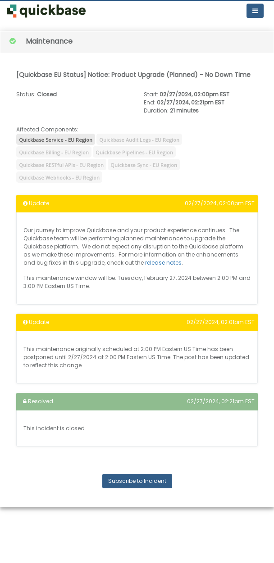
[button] (46, 11)
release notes (163, 262)
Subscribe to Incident (137, 481)
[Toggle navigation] (255, 11)
